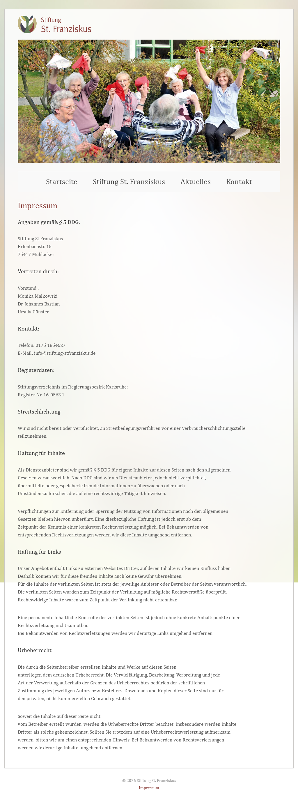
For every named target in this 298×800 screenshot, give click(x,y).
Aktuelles (195, 181)
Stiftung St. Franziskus (129, 181)
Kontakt (239, 181)
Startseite (61, 181)
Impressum (149, 787)
